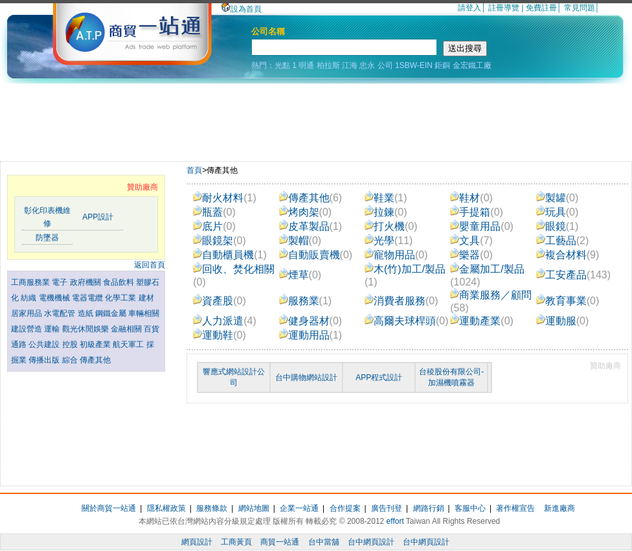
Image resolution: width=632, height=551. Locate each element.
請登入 (469, 7)
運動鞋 (219, 335)
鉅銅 (442, 65)
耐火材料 (224, 197)
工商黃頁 (236, 541)
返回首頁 (149, 264)
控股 (71, 344)
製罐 (557, 197)
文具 (471, 240)
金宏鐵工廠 (472, 65)
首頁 (194, 170)
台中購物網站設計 (306, 377)
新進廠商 (559, 508)
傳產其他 (95, 360)
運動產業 (482, 320)
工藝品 (562, 240)
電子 (60, 282)
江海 (349, 65)
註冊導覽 (503, 7)
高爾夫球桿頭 (407, 320)
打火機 (391, 226)
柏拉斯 (328, 65)
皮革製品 (311, 226)
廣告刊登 (386, 508)
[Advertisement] (316, 119)
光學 (389, 240)
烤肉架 (305, 212)
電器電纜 (88, 297)
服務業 (305, 300)
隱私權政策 (166, 508)
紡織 (29, 297)
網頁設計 (196, 541)
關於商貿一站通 (109, 508)
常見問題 (579, 7)
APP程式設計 (379, 377)
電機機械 (55, 297)
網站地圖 (253, 508)
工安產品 (573, 274)
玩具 (557, 212)
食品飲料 (119, 282)
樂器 (471, 254)
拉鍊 (386, 212)
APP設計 (97, 216)
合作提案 (345, 508)
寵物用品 (396, 254)
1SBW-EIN (414, 65)
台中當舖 (323, 541)
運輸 (53, 328)
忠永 (367, 65)
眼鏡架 (219, 240)
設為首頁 (241, 9)
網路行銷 (428, 508)
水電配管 (60, 313)
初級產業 (96, 344)
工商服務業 (31, 282)
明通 (306, 65)
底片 (214, 226)
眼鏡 (557, 226)
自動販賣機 (316, 254)
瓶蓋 (214, 212)
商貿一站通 (279, 541)
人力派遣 (224, 320)
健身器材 (311, 320)
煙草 (300, 274)
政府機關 (86, 282)
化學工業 (121, 297)
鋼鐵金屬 (111, 313)
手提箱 (476, 212)
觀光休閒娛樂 (86, 328)
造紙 (86, 313)
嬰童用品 (482, 226)
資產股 (219, 300)
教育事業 (568, 300)
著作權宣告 (515, 508)
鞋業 (386, 197)
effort (395, 521)
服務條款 (211, 508)
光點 (282, 65)
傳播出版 (45, 360)
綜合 (71, 360)
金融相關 (127, 328)
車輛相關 (143, 313)
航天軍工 (129, 344)
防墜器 (47, 237)
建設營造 (27, 328)
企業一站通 (299, 508)
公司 (385, 65)
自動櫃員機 (230, 254)
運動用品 (311, 335)
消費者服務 (401, 300)
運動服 (562, 320)
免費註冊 (541, 7)
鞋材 (471, 197)
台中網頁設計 (371, 541)
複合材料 (568, 254)
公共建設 (45, 344)
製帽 (300, 240)
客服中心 (470, 508)
